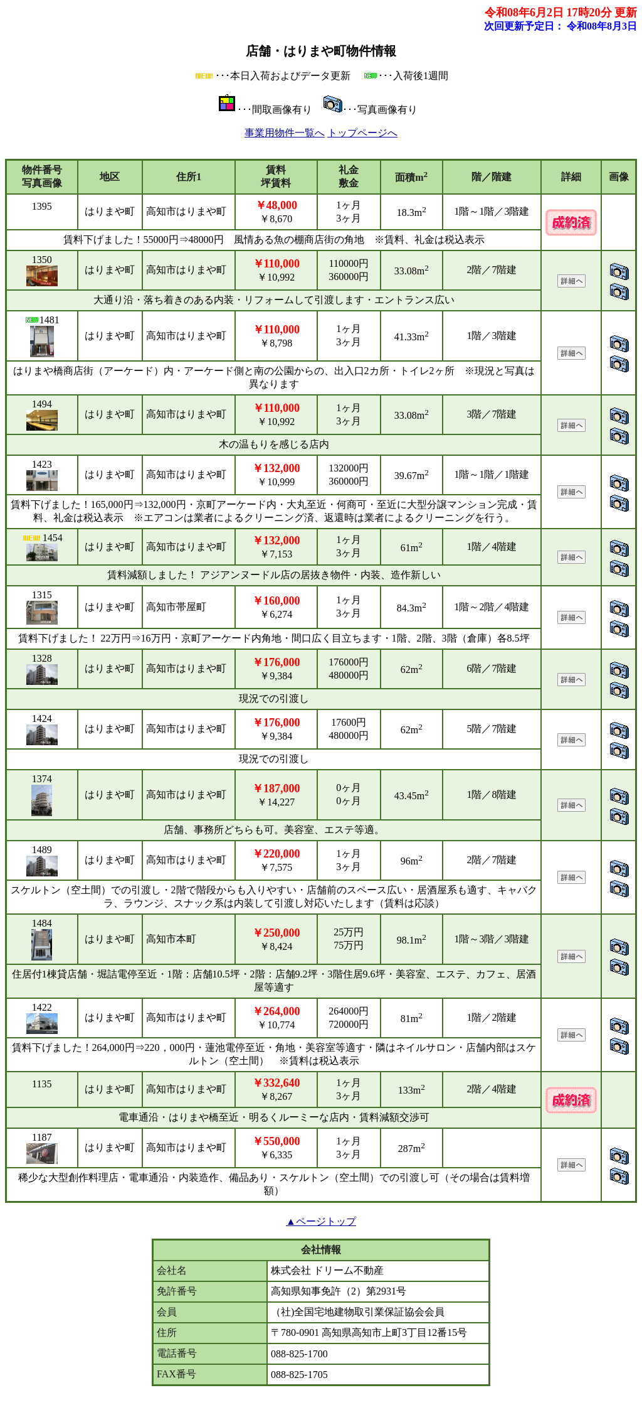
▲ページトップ (321, 1221)
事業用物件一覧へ (285, 132)
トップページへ (362, 132)
